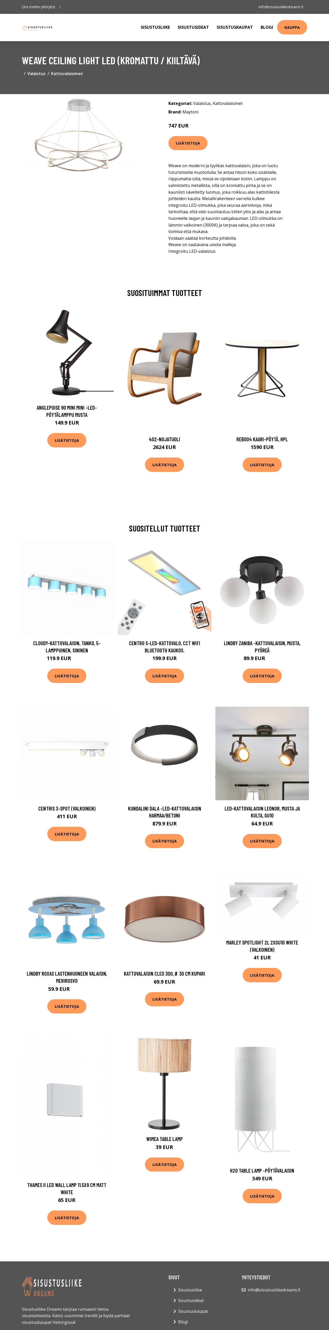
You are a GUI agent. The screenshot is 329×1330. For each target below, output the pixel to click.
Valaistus (36, 73)
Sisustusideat (193, 27)
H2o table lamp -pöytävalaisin (262, 1170)
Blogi (267, 27)
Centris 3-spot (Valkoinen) (67, 808)
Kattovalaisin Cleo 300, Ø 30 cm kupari (164, 973)
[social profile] (60, 7)
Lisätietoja (188, 143)
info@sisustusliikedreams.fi (280, 6)
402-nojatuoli (164, 439)
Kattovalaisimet (67, 73)
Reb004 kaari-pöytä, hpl (262, 439)
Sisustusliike (155, 27)
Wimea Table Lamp (164, 1139)
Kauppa (292, 27)
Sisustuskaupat (235, 27)
